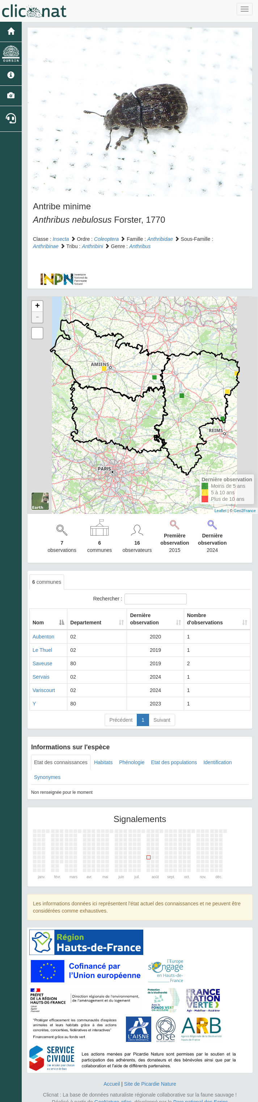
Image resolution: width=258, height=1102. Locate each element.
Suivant (161, 713)
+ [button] (37, 306)
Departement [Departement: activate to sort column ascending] (78, 615)
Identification (217, 755)
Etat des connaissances (61, 755)
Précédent (120, 713)
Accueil (111, 1077)
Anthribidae (160, 239)
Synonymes (47, 770)
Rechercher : (139, 599)
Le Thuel (42, 643)
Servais (41, 669)
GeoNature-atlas (113, 1095)
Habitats (103, 755)
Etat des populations (174, 755)
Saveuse (42, 656)
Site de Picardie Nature (150, 1077)
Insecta (60, 239)
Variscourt (44, 683)
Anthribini (92, 246)
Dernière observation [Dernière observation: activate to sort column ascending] (137, 615)
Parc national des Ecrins (200, 1095)
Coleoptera (106, 239)
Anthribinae (46, 246)
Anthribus (140, 246)
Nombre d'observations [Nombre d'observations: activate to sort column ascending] (207, 615)
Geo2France (245, 510)
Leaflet (221, 510)
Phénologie (131, 755)
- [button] (37, 317)
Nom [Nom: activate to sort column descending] (38, 615)
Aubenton (43, 629)
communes (46, 582)
